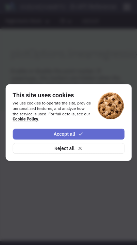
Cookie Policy (25, 118)
